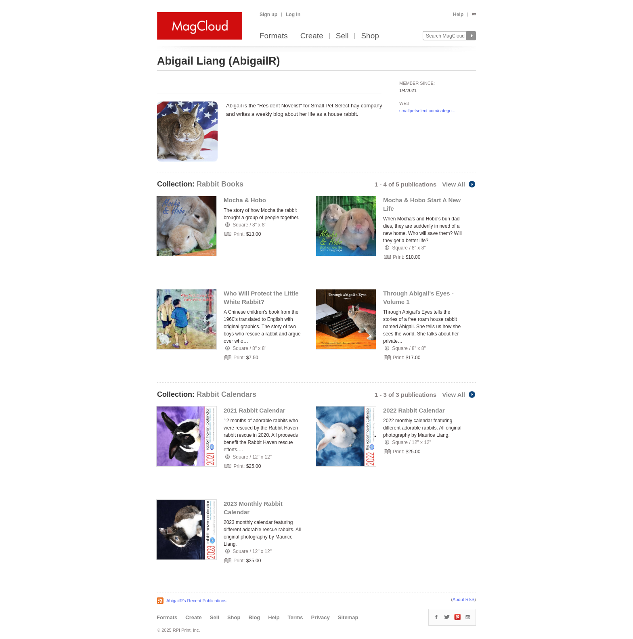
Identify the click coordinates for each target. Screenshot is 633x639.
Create (311, 36)
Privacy (320, 617)
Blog (254, 617)
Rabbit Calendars (226, 394)
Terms (295, 617)
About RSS (463, 599)
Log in (293, 14)
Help (458, 14)
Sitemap (348, 617)
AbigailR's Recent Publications (196, 600)
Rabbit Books (220, 184)
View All (459, 184)
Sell (342, 36)
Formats (274, 36)
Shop (370, 36)
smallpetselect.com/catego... (427, 110)
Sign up (268, 14)
